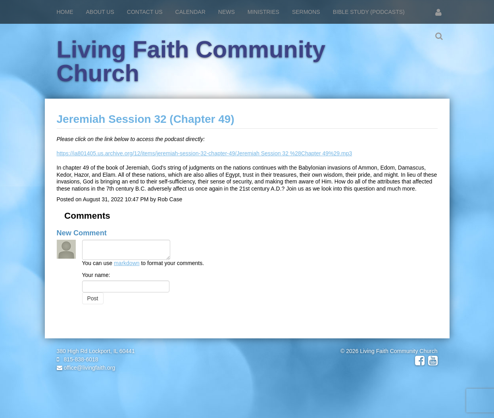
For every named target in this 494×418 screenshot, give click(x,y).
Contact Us (145, 12)
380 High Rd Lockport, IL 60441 (96, 351)
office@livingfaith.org (86, 368)
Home (65, 12)
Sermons (306, 12)
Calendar (190, 12)
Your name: (96, 275)
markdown (127, 263)
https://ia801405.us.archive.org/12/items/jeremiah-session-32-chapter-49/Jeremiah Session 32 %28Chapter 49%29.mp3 (204, 153)
